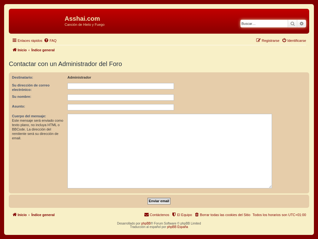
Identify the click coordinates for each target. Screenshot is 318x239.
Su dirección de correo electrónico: (30, 87)
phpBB (146, 223)
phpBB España (177, 227)
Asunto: (18, 106)
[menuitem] (50, 40)
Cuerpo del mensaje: (29, 116)
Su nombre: (21, 96)
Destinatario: (22, 77)
